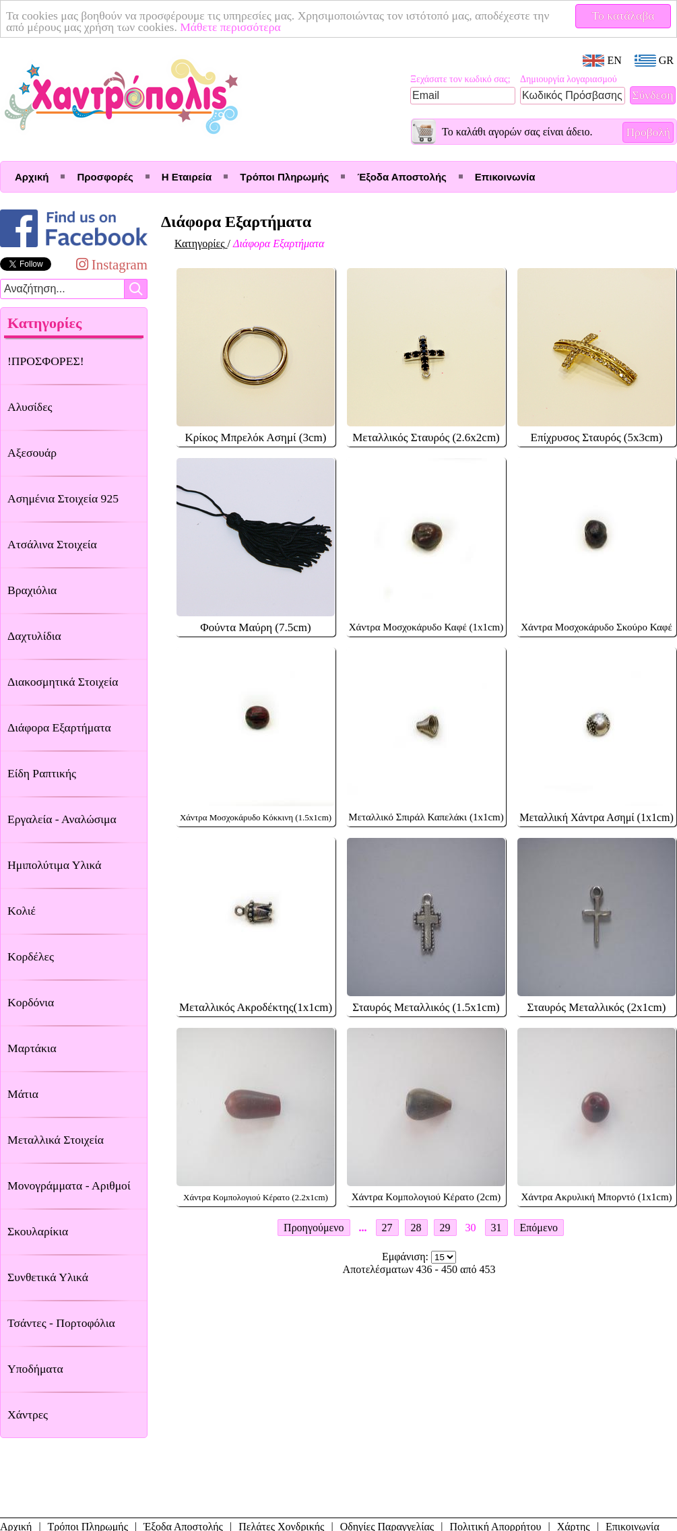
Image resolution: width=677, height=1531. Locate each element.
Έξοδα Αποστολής (401, 177)
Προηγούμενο (314, 1227)
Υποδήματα (35, 1368)
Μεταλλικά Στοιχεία (55, 1139)
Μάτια (22, 1094)
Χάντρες (27, 1414)
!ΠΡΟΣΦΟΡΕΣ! (45, 361)
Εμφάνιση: (406, 1256)
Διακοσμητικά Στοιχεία (62, 681)
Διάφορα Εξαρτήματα (59, 727)
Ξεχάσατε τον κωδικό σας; (460, 79)
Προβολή (648, 132)
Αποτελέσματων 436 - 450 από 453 (419, 1269)
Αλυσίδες (30, 407)
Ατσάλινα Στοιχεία (52, 544)
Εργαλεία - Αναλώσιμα (62, 819)
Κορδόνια (30, 1002)
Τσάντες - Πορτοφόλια (61, 1323)
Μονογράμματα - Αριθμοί (69, 1185)
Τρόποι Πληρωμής (284, 177)
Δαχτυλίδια (34, 636)
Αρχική (32, 177)
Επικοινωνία (505, 177)
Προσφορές (105, 177)
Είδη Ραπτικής (41, 773)
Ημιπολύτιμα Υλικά (54, 865)
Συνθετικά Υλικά (47, 1277)
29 (445, 1227)
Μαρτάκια (32, 1048)
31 (496, 1227)
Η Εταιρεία (187, 177)
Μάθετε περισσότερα (230, 27)
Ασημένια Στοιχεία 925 (63, 498)
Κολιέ (21, 910)
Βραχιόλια (32, 590)
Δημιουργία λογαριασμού (568, 79)
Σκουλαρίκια (37, 1231)
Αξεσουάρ (32, 452)
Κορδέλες (30, 956)
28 (416, 1227)
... (363, 1227)
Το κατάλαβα (623, 15)
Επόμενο (539, 1227)
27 (387, 1227)
